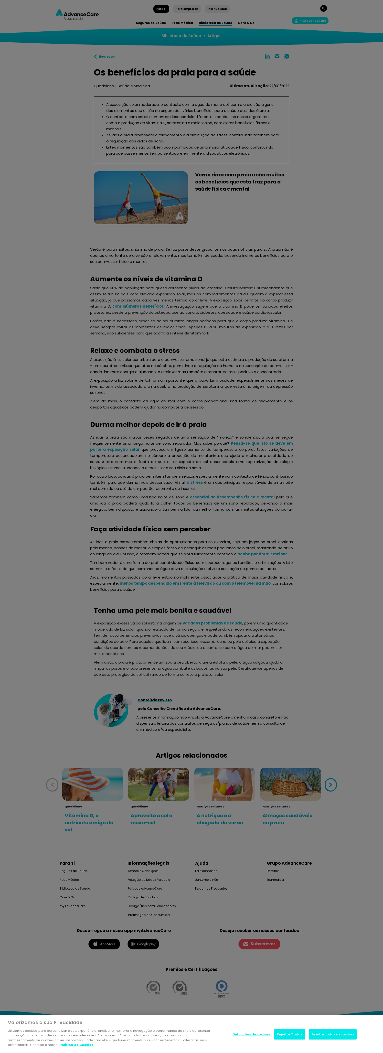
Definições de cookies (251, 1034)
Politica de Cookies (76, 1044)
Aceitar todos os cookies (333, 1034)
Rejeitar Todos (289, 1034)
